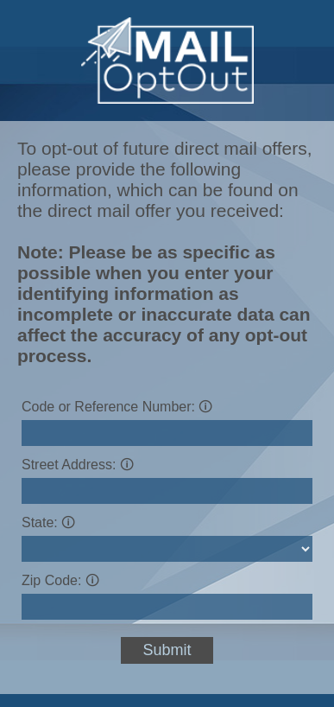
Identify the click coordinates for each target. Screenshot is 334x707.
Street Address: (78, 464)
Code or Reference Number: (117, 406)
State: (48, 522)
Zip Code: (60, 580)
